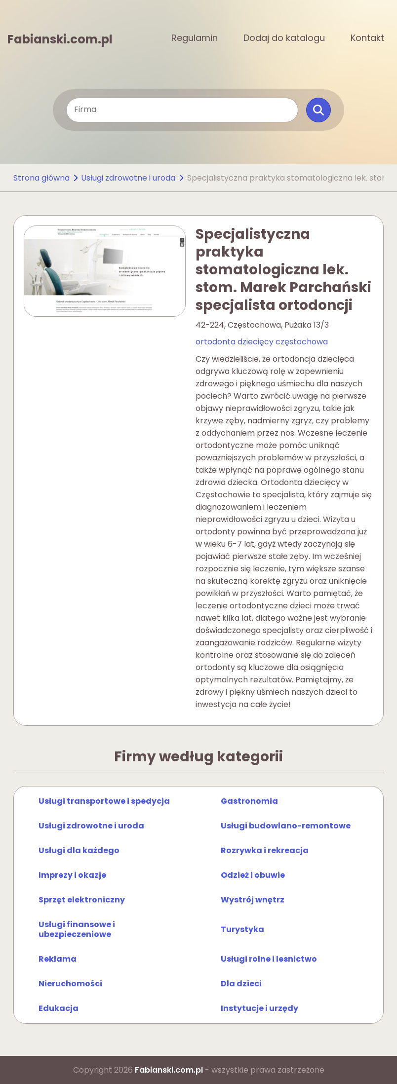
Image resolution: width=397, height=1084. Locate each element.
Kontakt (367, 38)
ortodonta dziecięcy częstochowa (262, 341)
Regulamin (194, 38)
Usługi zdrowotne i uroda (128, 178)
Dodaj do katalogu (284, 38)
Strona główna (41, 178)
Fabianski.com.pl (60, 38)
